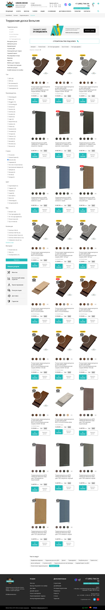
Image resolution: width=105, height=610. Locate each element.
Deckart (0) (11, 107)
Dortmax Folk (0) (12, 230)
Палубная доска (83, 560)
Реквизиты (57, 591)
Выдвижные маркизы (37, 560)
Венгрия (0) (11, 172)
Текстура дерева (76, 47)
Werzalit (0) (11, 141)
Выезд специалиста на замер (38, 586)
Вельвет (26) (11, 211)
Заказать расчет (44, 100)
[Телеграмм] (69, 4)
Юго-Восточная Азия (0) (14, 165)
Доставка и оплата (65, 11)
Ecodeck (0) (11, 114)
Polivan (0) (10, 126)
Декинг (64, 560)
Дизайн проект (34, 591)
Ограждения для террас (14, 51)
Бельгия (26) (11, 160)
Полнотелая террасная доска (39, 566)
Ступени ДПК (11, 48)
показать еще (10, 242)
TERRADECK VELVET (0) (14, 240)
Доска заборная (35, 563)
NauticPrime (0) (12, 121)
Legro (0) (10, 119)
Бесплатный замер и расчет (16, 278)
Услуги (18, 11)
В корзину (34, 100)
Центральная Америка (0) (15, 167)
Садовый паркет (12, 53)
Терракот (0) (11, 188)
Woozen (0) (11, 146)
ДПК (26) (10, 78)
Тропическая (12, 36)
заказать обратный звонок (81, 8)
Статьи (56, 596)
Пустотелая (65, 47)
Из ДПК (11, 32)
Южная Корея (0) (12, 157)
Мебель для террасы (13, 63)
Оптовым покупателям (60, 588)
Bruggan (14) (11, 102)
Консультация (14, 290)
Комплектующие (12, 67)
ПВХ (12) (10, 252)
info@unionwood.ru (36, 5)
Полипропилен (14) (13, 254)
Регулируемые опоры (13, 55)
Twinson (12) (11, 136)
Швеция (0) (11, 169)
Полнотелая (41, 47)
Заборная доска (12, 44)
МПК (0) (10, 81)
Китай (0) (10, 174)
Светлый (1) (11, 195)
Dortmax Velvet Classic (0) (15, 235)
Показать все (54, 566)
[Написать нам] (65, 4)
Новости (56, 593)
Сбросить (16, 260)
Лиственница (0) (12, 83)
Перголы (9, 60)
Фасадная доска (12, 41)
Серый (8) (10, 193)
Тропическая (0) (12, 86)
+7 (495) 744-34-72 (82, 4)
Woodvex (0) (11, 144)
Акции (43, 11)
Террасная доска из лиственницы (63, 563)
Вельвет (33, 47)
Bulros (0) (10, 99)
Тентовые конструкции (14, 65)
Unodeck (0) (11, 139)
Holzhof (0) (11, 116)
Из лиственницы (13, 34)
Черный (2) (11, 190)
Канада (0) (11, 177)
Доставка (13, 295)
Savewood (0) (11, 129)
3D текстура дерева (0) (14, 216)
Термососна (93, 560)
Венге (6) (10, 198)
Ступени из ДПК (47, 563)
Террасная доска (12, 27)
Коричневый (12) (12, 186)
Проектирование (15, 284)
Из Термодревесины (15, 39)
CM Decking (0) (12, 104)
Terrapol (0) (11, 134)
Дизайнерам (57, 586)
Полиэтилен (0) (12, 250)
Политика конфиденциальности (39, 608)
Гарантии (77, 11)
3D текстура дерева (53, 47)
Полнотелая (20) (12, 219)
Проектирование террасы (37, 596)
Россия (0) (10, 155)
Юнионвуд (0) (11, 97)
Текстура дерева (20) (14, 214)
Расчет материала (35, 593)
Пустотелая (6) (12, 221)
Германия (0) (11, 162)
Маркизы (10, 58)
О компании (52, 11)
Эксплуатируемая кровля (37, 598)
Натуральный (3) (12, 203)
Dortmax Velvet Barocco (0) (15, 237)
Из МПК (11, 29)
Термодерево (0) (12, 88)
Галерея (34, 11)
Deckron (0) (11, 109)
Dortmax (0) (11, 112)
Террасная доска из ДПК (52, 560)
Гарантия (13, 301)
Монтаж (26, 11)
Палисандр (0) (11, 200)
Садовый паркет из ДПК (82, 563)
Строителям (57, 583)
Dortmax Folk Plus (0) (13, 232)
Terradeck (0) (11, 131)
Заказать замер (89, 30)
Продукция (9, 11)
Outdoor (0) (11, 124)
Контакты (87, 11)
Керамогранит (11, 46)
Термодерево (72, 560)
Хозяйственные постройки (15, 70)
